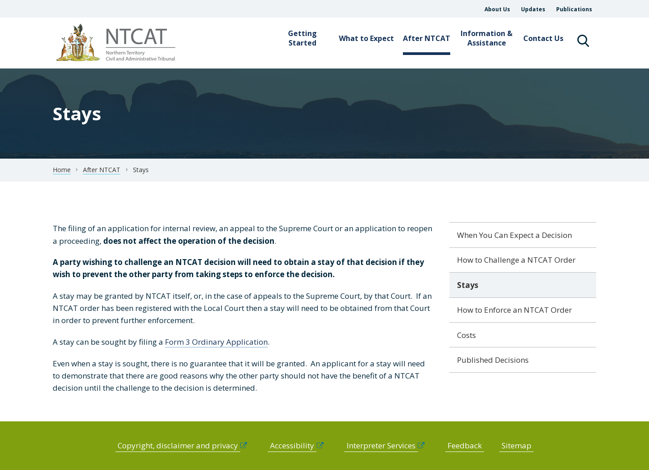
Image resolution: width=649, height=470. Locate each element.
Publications (574, 9)
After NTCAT (426, 38)
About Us (497, 9)
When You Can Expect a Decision (514, 235)
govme (117, 43)
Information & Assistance (486, 38)
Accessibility (292, 445)
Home (62, 169)
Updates (533, 9)
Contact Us (543, 38)
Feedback (465, 445)
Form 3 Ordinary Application (216, 342)
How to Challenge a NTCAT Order (516, 260)
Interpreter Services (381, 445)
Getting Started (302, 38)
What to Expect (366, 38)
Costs (466, 335)
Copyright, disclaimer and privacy (178, 445)
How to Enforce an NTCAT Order (514, 310)
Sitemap (516, 445)
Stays (467, 285)
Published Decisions (493, 360)
